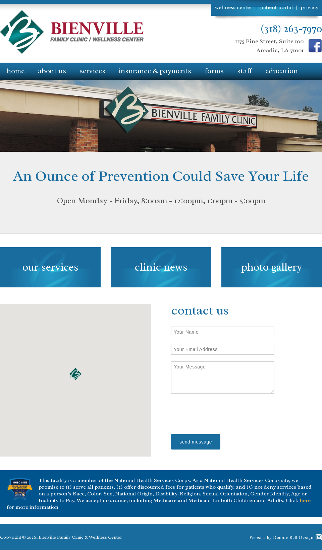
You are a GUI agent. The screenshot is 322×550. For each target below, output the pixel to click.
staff (244, 71)
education (281, 71)
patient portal (276, 7)
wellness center (233, 7)
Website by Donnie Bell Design (282, 537)
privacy (309, 7)
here (305, 500)
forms (214, 71)
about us (52, 71)
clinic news (161, 267)
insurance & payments (155, 71)
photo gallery (271, 267)
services (92, 71)
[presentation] (222, 414)
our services (50, 267)
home (15, 71)
